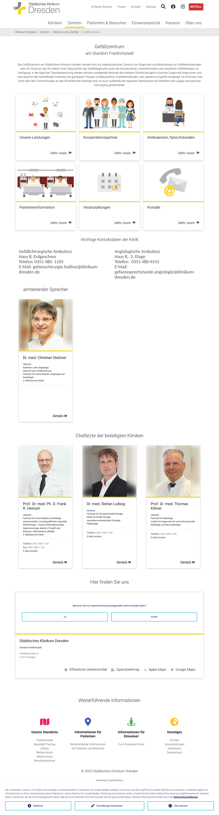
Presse (122, 6)
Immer (154, 616)
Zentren (75, 23)
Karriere (174, 22)
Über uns (194, 22)
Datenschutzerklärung (185, 797)
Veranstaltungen (174, 744)
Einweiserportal (147, 22)
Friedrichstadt (44, 740)
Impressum (174, 748)
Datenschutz (174, 752)
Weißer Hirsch (44, 752)
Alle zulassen (181, 805)
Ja (64, 616)
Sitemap (151, 6)
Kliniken (56, 22)
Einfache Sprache (101, 6)
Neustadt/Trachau (45, 744)
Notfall (196, 6)
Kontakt (135, 6)
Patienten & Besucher (108, 22)
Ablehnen (38, 805)
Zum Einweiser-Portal (131, 744)
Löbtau (44, 748)
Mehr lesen (61, 153)
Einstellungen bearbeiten (109, 805)
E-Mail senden (30, 551)
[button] (182, 670)
